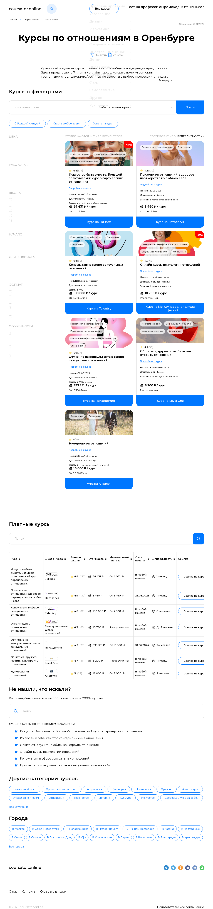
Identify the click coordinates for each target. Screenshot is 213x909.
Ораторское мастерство (68, 798)
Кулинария (134, 798)
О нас (13, 885)
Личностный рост (27, 798)
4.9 (79, 358)
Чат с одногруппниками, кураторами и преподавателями (38, 358)
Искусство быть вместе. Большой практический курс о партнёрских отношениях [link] (25, 585)
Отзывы (183, 8)
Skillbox (20, 205)
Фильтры (93, 54)
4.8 (79, 266)
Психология (163, 798)
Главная (13, 19)
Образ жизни (31, 19)
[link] (100, 227)
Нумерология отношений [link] (20, 681)
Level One (21, 200)
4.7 (149, 266)
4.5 (150, 170)
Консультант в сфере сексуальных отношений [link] (25, 619)
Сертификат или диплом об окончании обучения (35, 349)
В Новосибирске (100, 829)
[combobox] (111, 720)
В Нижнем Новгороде (181, 829)
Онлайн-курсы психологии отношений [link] (20, 635)
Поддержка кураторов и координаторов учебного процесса (32, 337)
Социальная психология (155, 257)
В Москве (23, 829)
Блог (200, 8)
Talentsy (20, 210)
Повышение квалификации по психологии (165, 250)
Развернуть (165, 80)
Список (125, 54)
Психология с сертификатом (87, 162)
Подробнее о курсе (82, 193)
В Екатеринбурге (139, 829)
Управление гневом (153, 336)
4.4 (80, 176)
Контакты (30, 885)
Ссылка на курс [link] (195, 585)
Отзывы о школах (55, 885)
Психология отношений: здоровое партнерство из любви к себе (168, 176)
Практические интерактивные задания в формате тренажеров (37, 310)
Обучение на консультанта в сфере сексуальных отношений (98, 364)
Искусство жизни (81, 154)
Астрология (97, 421)
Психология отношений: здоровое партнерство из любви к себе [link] (26, 604)
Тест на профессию (129, 8)
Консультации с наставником (36, 297)
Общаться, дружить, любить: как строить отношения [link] (24, 669)
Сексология (78, 250)
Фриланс (190, 798)
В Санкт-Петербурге (59, 829)
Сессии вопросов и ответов (35, 302)
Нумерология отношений (90, 449)
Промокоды (161, 8)
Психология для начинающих (87, 336)
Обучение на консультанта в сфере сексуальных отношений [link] (25, 653)
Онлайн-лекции (26, 292)
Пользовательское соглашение (180, 900)
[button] (52, 9)
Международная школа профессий (32, 223)
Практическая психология (86, 169)
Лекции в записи (27, 317)
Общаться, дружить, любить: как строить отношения (167, 358)
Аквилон (21, 215)
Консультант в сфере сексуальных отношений (98, 272)
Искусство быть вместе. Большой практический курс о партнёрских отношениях (97, 183)
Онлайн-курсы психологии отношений (161, 272)
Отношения (112, 169)
